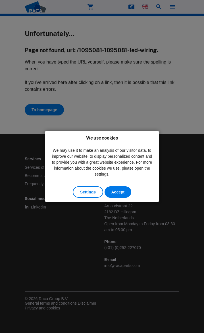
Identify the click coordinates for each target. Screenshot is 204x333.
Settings (88, 192)
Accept (118, 192)
